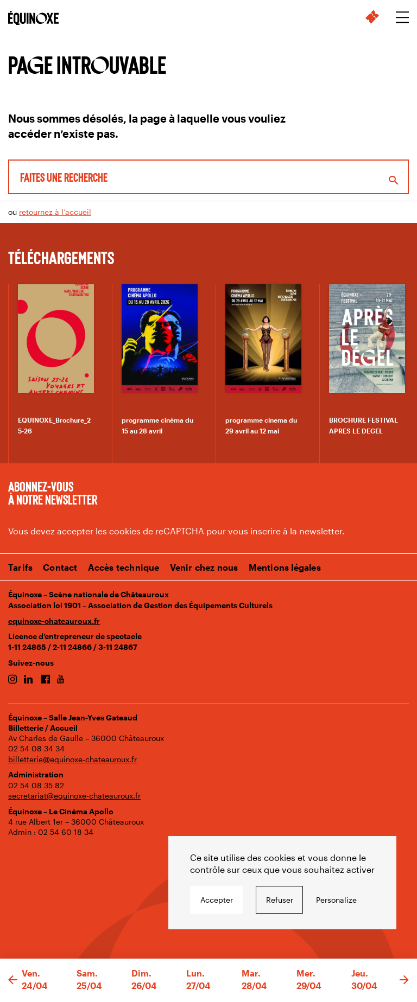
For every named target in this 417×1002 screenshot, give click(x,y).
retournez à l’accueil (55, 211)
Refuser (279, 899)
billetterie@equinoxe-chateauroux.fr (72, 759)
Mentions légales (285, 567)
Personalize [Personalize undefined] (336, 899)
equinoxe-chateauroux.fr (54, 621)
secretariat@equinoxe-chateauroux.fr (74, 795)
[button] (12, 980)
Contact (60, 567)
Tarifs (20, 567)
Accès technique (124, 567)
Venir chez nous (204, 567)
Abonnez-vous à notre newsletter (52, 493)
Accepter (216, 899)
